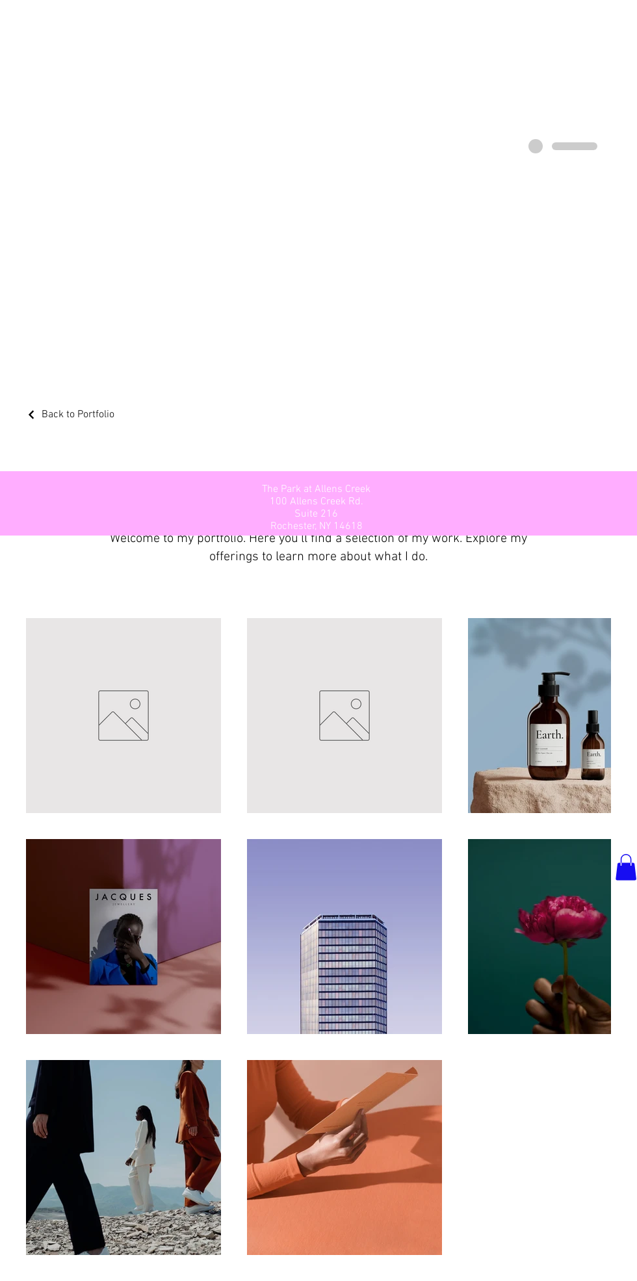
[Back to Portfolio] (70, 414)
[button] (626, 867)
